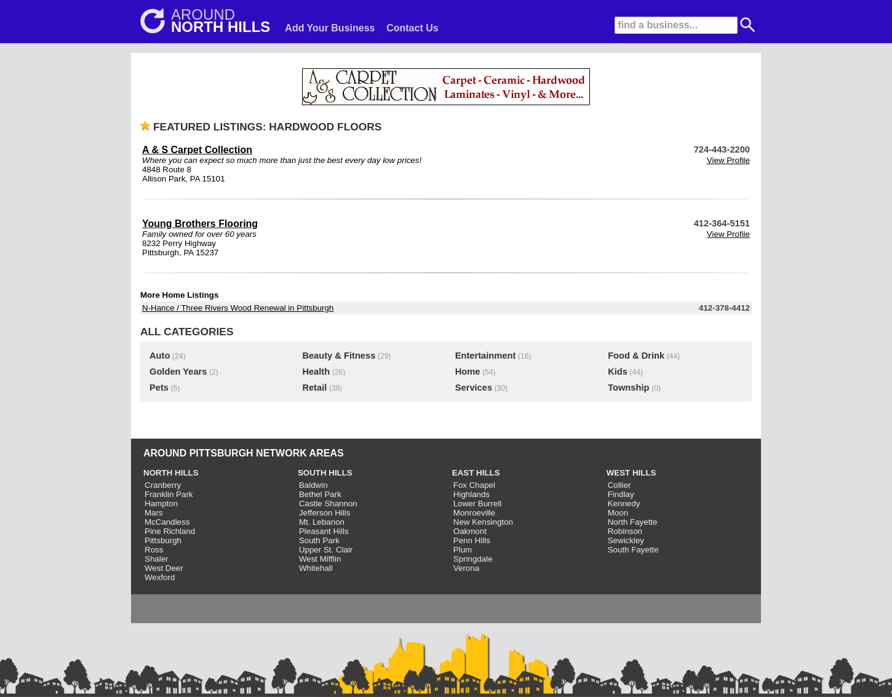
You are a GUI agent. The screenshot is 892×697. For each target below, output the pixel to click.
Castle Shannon (328, 503)
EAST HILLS (476, 472)
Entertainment (485, 355)
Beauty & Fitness (338, 355)
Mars (154, 512)
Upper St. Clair (325, 549)
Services (473, 387)
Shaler (157, 559)
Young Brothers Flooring (200, 223)
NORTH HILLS (171, 472)
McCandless (167, 522)
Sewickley (626, 540)
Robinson (625, 531)
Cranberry (163, 485)
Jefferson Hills (324, 512)
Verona (466, 568)
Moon (618, 512)
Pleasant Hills (324, 531)
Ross (154, 549)
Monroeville (474, 512)
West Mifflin (320, 559)
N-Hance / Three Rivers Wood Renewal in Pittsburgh (237, 308)
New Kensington (483, 522)
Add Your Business (330, 28)
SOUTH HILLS (325, 472)
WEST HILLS (631, 472)
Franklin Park (169, 494)
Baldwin (313, 485)
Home (467, 371)
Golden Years (178, 371)
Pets (159, 387)
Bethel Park (320, 494)
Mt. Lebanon (321, 522)
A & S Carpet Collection (197, 150)
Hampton (161, 503)
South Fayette (633, 549)
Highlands (471, 494)
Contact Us (412, 28)
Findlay (621, 494)
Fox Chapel (474, 485)
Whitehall (316, 568)
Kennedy (624, 503)
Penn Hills (471, 540)
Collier (619, 485)
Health (316, 371)
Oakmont (470, 531)
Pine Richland (170, 531)
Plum (462, 549)
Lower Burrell (477, 503)
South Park (319, 540)
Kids (617, 371)
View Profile (728, 160)
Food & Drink (636, 355)
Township (628, 387)
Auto (159, 355)
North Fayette (633, 522)
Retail (314, 387)
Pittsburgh (163, 540)
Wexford (160, 577)
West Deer (164, 568)
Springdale (473, 559)
